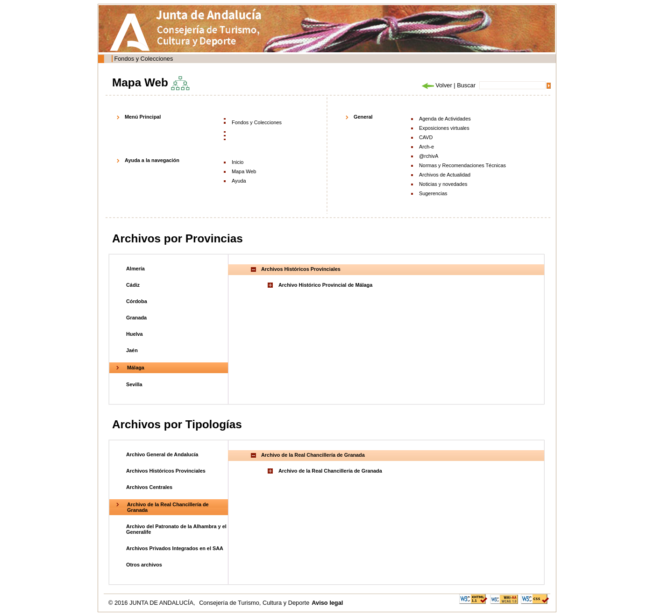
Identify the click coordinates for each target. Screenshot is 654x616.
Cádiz (133, 285)
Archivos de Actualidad (444, 174)
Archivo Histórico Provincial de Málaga (325, 285)
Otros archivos (144, 564)
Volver (436, 85)
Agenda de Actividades (445, 118)
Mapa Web (244, 171)
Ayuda (239, 181)
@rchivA (428, 156)
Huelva (134, 334)
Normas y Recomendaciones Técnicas (462, 165)
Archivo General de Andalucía (162, 454)
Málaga (135, 367)
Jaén (132, 350)
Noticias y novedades (443, 184)
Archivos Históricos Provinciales (166, 471)
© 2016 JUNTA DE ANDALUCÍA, (152, 602)
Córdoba (136, 301)
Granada (136, 317)
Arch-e (426, 146)
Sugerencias (433, 193)
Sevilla (134, 384)
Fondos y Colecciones (143, 58)
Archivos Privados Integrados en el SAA (174, 548)
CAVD (426, 137)
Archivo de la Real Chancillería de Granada (330, 471)
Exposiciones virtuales (444, 128)
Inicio (237, 162)
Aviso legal (327, 602)
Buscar (466, 85)
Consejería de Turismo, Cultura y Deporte (254, 602)
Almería (135, 268)
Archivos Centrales (149, 487)
